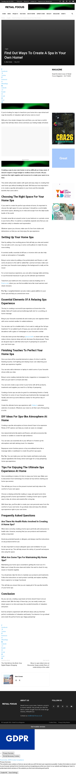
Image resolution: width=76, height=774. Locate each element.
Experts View (41, 13)
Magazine (56, 13)
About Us (26, 1)
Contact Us (33, 1)
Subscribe (19, 1)
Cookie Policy (53, 722)
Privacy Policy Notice (64, 722)
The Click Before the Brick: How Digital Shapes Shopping (11, 664)
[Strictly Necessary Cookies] (11, 756)
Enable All (4, 772)
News (9, 13)
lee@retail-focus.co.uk (35, 716)
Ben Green (9, 62)
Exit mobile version (38, 727)
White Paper (31, 13)
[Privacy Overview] (8, 753)
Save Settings (13, 772)
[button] (72, 14)
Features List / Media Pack (45, 1)
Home (4, 13)
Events (63, 13)
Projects (15, 13)
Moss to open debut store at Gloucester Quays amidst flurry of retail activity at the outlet (38, 665)
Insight (49, 13)
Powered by (12, 760)
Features (23, 13)
